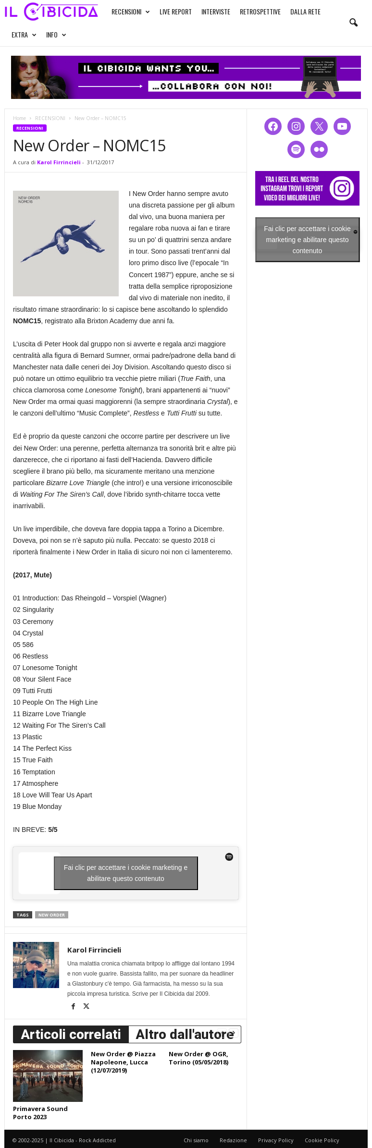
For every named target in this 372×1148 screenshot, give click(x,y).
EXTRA (24, 34)
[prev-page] (222, 1032)
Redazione (233, 1140)
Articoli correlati (71, 1034)
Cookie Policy (322, 1140)
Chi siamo (196, 1140)
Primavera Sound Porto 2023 (40, 1112)
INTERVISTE (215, 11)
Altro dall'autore (185, 1034)
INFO (56, 34)
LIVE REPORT (176, 11)
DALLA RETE (305, 11)
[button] (353, 23)
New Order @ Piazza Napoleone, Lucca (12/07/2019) (123, 1062)
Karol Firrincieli (59, 162)
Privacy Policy (276, 1140)
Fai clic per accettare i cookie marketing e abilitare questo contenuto (126, 873)
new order (51, 915)
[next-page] (233, 1032)
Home (19, 118)
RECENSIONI (131, 11)
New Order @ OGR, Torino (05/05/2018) (198, 1058)
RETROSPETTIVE (260, 11)
